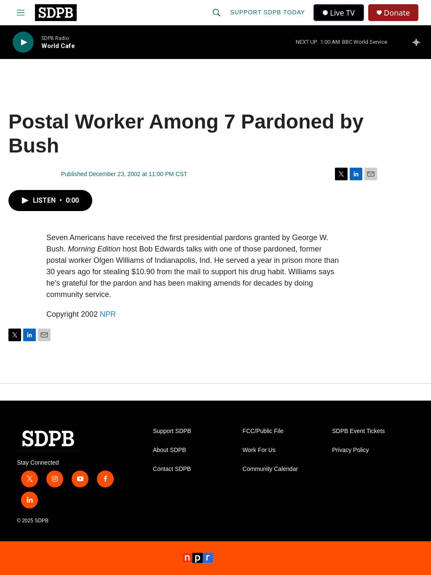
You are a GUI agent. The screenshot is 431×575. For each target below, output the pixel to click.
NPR (108, 314)
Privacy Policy (350, 450)
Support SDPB (172, 431)
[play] (23, 42)
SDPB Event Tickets (358, 431)
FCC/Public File (263, 431)
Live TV (339, 13)
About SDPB (169, 450)
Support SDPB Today (267, 12)
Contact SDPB (172, 469)
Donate (397, 12)
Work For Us (259, 450)
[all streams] (418, 42)
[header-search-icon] (217, 12)
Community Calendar (270, 469)
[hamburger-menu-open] (21, 12)
